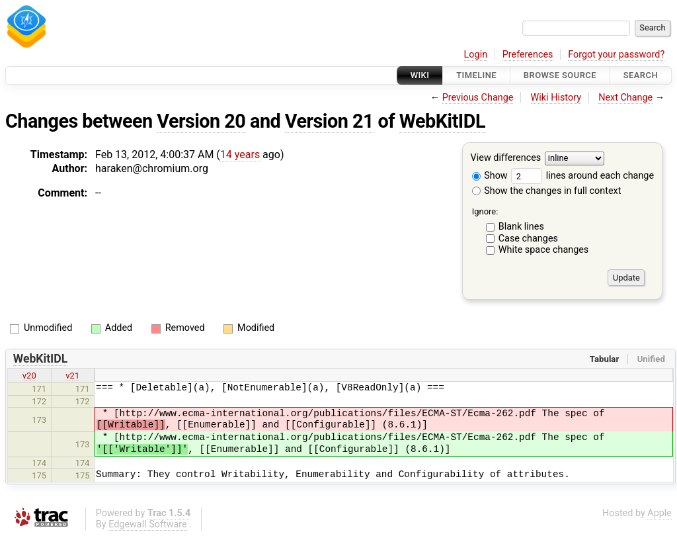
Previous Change (478, 97)
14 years (240, 154)
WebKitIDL (442, 121)
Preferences (527, 54)
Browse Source (560, 75)
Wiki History (556, 97)
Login (476, 54)
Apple (659, 513)
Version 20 (201, 121)
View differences (506, 158)
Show (490, 175)
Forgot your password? (616, 54)
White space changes (543, 249)
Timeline (476, 75)
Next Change (625, 97)
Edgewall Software (147, 524)
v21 (72, 375)
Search (640, 75)
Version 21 (329, 121)
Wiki (420, 75)
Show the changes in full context (546, 191)
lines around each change (582, 175)
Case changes (528, 238)
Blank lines (521, 226)
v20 (29, 375)
